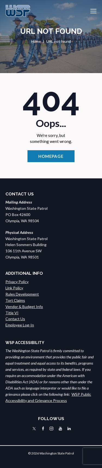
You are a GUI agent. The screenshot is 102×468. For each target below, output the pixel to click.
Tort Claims (15, 300)
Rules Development (22, 294)
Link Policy (14, 288)
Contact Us (15, 318)
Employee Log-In (19, 325)
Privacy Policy (17, 281)
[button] (93, 11)
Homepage (51, 156)
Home (36, 41)
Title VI (11, 312)
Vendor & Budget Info (24, 306)
